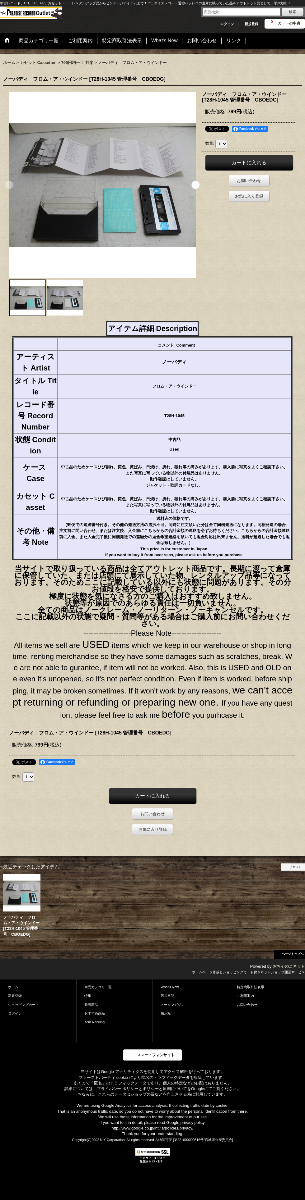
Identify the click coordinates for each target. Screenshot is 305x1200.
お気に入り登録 (249, 196)
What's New (170, 987)
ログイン (227, 24)
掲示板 (166, 1013)
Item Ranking (94, 1022)
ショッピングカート (23, 1005)
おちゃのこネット (289, 966)
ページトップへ (292, 954)
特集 (87, 996)
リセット (295, 867)
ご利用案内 (245, 996)
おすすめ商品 (94, 1013)
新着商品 (91, 1005)
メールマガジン (173, 1005)
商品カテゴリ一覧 (98, 987)
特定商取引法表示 (250, 987)
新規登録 (251, 24)
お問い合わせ (249, 180)
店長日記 (167, 996)
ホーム (13, 987)
